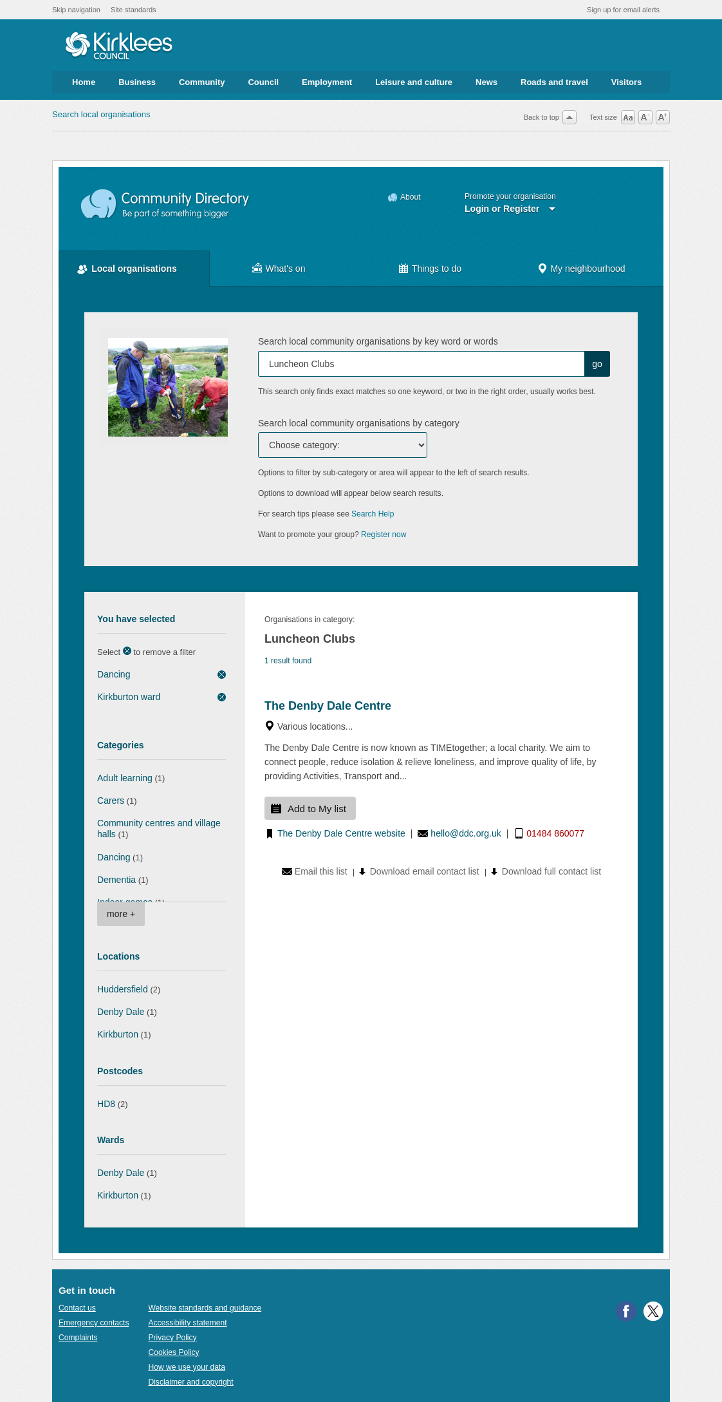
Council (263, 82)
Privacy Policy (172, 1337)
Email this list (321, 871)
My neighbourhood (587, 268)
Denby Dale (120, 1012)
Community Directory (165, 204)
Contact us (77, 1307)
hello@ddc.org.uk (465, 833)
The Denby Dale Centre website (341, 833)
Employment (327, 82)
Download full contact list (551, 871)
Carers (110, 800)
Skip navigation (76, 10)
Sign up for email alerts (623, 10)
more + (121, 914)
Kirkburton (117, 1034)
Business (137, 82)
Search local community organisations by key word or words (378, 341)
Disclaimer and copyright (190, 1382)
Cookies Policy (173, 1352)
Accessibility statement (187, 1322)
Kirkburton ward (128, 697)
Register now (384, 534)
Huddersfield (122, 989)
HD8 (106, 1104)
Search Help (372, 513)
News (486, 82)
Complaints (78, 1337)
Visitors (626, 82)
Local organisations (134, 268)
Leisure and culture (413, 82)
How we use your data (186, 1367)
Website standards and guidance (204, 1307)
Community (202, 82)
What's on (286, 268)
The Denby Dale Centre (327, 705)
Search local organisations (101, 114)
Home (83, 82)
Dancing (113, 674)
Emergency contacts (94, 1322)
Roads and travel (554, 82)
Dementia (116, 880)
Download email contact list (424, 871)
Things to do (436, 268)
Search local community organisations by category (358, 423)
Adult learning (125, 778)
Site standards (133, 10)
